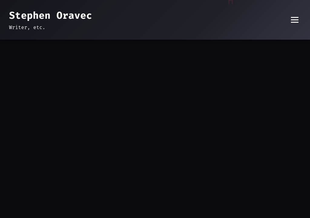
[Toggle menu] (295, 20)
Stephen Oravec (50, 15)
